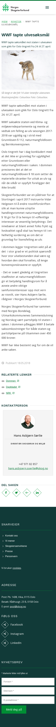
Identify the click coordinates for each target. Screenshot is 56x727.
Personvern (11, 556)
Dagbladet (13, 387)
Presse (9, 551)
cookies (17, 568)
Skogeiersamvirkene (16, 546)
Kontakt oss (11, 535)
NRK (10, 393)
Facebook (16, 624)
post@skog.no (18, 606)
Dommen (12, 381)
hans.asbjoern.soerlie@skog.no (28, 468)
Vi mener (10, 541)
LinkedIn (15, 643)
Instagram (17, 634)
